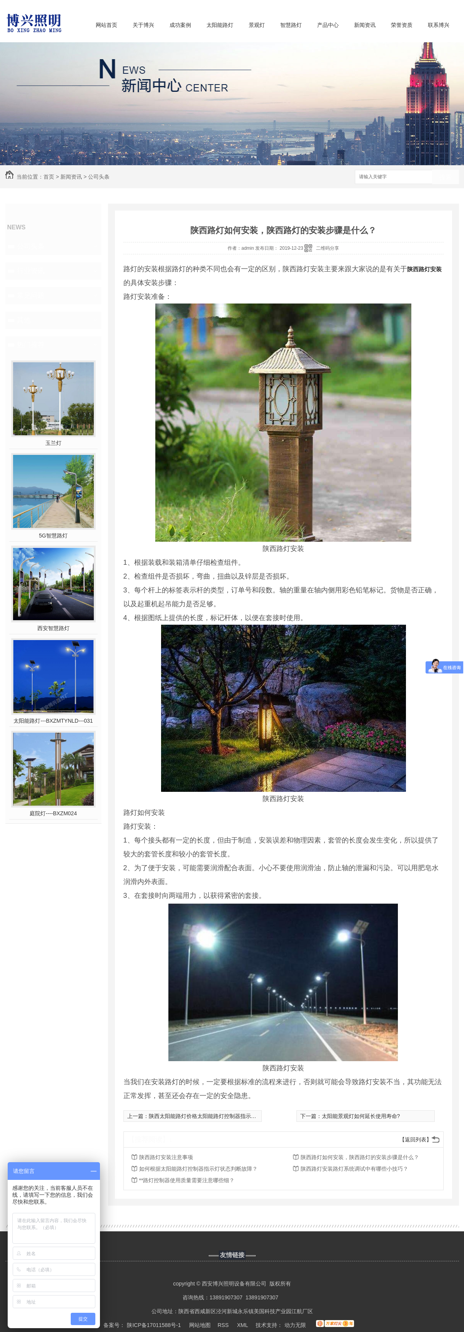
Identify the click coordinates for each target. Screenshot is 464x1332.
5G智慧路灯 (53, 535)
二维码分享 (327, 248)
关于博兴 (143, 25)
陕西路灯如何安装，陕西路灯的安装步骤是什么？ (360, 1157)
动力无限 (295, 1325)
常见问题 (31, 295)
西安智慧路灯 (53, 628)
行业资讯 (31, 271)
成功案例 (180, 25)
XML (243, 1325)
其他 (24, 320)
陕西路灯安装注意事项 (166, 1157)
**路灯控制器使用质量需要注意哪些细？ (187, 1180)
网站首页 (106, 25)
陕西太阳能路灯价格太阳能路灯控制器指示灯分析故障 (213, 1116)
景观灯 (257, 25)
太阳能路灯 (219, 25)
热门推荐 (31, 344)
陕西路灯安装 (424, 269)
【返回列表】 (415, 1139)
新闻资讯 (365, 25)
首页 (48, 177)
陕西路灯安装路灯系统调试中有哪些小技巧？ (354, 1169)
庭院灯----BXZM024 (53, 813)
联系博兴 (438, 25)
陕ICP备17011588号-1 (154, 1325)
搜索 (445, 177)
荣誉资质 (401, 25)
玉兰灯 (53, 443)
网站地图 (200, 1325)
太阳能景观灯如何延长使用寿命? (361, 1116)
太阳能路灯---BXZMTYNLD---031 (53, 721)
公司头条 (99, 177)
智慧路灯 (291, 25)
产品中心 (328, 25)
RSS (224, 1325)
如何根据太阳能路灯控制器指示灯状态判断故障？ (198, 1169)
